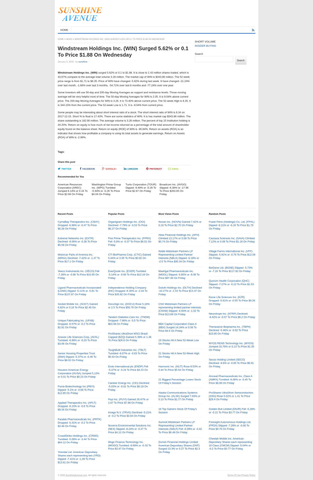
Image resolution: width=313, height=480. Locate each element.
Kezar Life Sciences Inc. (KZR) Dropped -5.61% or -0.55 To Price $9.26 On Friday (232, 300)
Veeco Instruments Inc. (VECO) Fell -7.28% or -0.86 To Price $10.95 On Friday (78, 274)
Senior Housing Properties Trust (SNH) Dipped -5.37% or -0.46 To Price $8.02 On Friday (77, 357)
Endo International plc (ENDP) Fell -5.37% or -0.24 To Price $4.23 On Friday (128, 370)
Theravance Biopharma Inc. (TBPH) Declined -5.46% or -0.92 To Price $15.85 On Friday (230, 330)
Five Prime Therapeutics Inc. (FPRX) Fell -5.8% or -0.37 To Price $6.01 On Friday (129, 242)
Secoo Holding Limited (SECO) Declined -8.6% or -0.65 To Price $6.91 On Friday (231, 363)
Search (199, 53)
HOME (64, 29)
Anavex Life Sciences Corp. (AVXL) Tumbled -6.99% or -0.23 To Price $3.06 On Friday (78, 340)
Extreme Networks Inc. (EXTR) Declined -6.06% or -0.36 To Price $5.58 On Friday (77, 242)
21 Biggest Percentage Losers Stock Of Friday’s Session (179, 381)
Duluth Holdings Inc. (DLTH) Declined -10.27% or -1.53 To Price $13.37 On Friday (180, 291)
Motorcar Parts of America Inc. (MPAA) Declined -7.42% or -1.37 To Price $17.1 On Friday (79, 258)
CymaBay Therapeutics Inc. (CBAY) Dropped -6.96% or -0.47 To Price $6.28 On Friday (78, 225)
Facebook (87, 168)
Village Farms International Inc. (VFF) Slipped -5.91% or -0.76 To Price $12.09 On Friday (232, 255)
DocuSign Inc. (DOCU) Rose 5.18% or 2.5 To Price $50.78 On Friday (129, 305)
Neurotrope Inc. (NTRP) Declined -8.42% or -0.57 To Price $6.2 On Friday (232, 315)
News (69, 39)
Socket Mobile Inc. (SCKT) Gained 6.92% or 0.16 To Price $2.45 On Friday (78, 307)
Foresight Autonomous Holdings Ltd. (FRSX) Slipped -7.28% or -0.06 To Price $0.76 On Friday (230, 425)
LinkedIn (131, 168)
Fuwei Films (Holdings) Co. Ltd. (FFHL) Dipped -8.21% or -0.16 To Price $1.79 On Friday (231, 225)
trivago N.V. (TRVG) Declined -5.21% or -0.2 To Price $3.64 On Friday (129, 414)
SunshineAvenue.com (76, 475)
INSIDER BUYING (205, 45)
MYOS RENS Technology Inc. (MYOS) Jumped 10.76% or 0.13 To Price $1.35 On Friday (231, 347)
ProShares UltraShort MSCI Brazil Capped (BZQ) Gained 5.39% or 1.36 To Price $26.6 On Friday (129, 337)
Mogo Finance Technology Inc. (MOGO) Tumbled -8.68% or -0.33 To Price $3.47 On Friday (129, 445)
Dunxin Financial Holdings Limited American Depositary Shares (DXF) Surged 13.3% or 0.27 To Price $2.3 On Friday (179, 447)
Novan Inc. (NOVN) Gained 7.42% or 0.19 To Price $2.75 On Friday (179, 223)
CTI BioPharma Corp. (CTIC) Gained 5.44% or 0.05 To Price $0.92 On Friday (129, 258)
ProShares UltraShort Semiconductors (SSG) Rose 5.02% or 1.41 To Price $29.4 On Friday (231, 396)
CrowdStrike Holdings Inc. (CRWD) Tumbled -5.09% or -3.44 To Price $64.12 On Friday (78, 439)
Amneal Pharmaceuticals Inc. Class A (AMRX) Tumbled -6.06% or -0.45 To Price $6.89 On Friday (230, 379)
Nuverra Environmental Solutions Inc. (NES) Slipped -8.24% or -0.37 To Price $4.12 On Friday (129, 429)
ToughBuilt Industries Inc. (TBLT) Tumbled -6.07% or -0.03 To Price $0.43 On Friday (127, 353)
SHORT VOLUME (205, 41)
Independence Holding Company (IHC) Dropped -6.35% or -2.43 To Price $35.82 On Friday (127, 291)
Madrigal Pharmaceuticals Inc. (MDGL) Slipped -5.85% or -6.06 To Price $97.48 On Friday (179, 274)
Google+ (109, 168)
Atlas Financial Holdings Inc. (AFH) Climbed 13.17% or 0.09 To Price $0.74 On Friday (178, 238)
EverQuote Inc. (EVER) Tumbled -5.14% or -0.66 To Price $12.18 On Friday (128, 274)
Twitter (64, 168)
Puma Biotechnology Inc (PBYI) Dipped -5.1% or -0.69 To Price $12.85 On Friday (76, 390)
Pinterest (154, 168)
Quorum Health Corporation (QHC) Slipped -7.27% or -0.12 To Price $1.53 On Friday (231, 284)
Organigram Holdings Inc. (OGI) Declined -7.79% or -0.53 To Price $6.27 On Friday (127, 225)
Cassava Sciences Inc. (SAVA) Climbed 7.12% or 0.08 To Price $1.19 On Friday (232, 240)
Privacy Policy (248, 475)
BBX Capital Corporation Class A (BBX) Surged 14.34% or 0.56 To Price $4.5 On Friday (177, 327)
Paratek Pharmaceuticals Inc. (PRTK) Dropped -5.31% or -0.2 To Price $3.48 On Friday (79, 423)
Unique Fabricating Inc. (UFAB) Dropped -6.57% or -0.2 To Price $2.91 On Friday (76, 324)
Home (61, 39)
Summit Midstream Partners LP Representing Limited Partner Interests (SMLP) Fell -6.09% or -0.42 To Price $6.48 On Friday (180, 427)
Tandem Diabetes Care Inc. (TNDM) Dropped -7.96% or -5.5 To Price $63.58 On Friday (129, 320)
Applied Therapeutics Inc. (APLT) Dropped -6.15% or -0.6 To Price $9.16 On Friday (77, 406)
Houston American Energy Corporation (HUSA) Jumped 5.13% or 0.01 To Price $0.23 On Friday (79, 373)
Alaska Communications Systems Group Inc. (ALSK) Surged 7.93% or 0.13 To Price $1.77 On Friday (179, 396)
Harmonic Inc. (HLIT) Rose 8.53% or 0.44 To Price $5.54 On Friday (179, 368)
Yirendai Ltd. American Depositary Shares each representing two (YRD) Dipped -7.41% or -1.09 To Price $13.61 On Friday (79, 457)
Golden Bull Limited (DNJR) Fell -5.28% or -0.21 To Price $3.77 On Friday (232, 410)
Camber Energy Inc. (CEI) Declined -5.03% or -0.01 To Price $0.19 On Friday (128, 386)
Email (173, 168)
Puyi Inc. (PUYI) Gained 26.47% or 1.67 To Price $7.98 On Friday (128, 401)
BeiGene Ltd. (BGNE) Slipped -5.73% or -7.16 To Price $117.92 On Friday (231, 269)
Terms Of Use (234, 475)
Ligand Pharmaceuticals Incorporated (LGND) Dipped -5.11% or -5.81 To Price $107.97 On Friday (79, 291)
